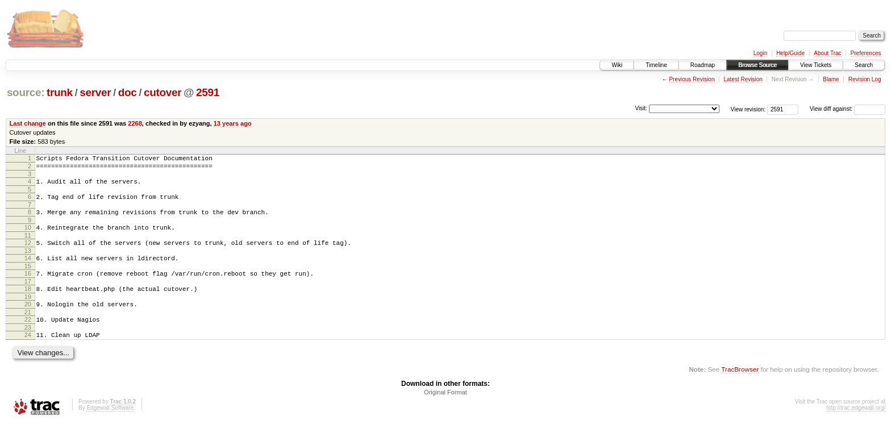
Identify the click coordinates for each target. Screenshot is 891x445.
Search (864, 65)
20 (27, 321)
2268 (135, 123)
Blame (831, 79)
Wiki (616, 65)
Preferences (866, 53)
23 (27, 347)
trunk (60, 92)
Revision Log (864, 79)
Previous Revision (691, 79)
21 (27, 330)
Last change (28, 123)
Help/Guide (790, 53)
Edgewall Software (110, 430)
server (95, 92)
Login (760, 53)
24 (27, 355)
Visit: (641, 108)
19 (27, 313)
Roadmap (702, 65)
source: (25, 92)
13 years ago (233, 123)
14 (27, 270)
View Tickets (815, 65)
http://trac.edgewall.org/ (855, 430)
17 (27, 296)
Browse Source (757, 65)
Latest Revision (742, 79)
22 (27, 338)
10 (27, 235)
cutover (162, 92)
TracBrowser (740, 391)
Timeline (656, 65)
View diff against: (847, 109)
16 (27, 287)
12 (27, 252)
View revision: (748, 109)
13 (27, 262)
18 (27, 304)
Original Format (445, 414)
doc (127, 92)
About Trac (827, 53)
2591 (207, 92)
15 (27, 279)
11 (27, 245)
